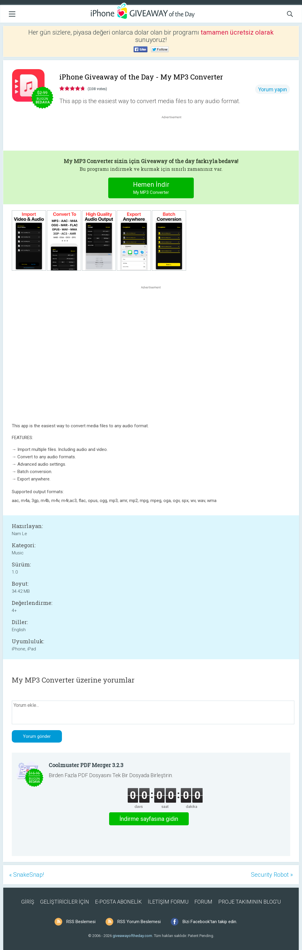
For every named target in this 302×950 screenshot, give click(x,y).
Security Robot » (272, 874)
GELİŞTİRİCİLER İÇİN (64, 902)
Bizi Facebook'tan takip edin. (210, 921)
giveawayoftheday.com (132, 935)
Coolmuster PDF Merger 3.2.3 (86, 765)
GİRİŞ (27, 902)
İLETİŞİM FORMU (168, 902)
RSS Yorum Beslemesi (139, 921)
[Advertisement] (174, 134)
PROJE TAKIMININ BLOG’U (249, 902)
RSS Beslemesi (81, 921)
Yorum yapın (272, 89)
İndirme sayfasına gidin (148, 818)
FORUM (203, 902)
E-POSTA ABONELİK (118, 902)
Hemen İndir (151, 189)
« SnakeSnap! (26, 874)
